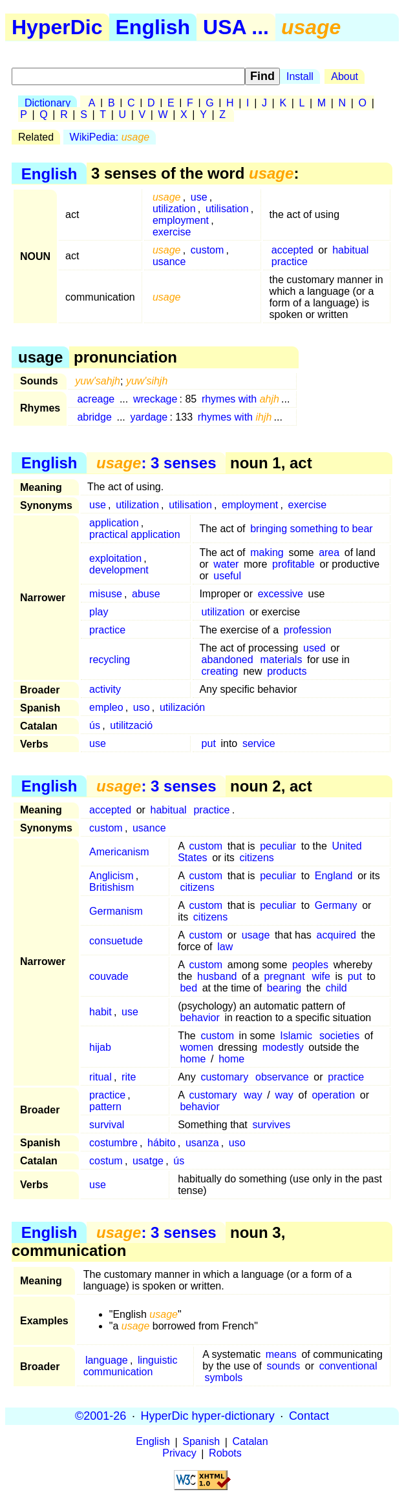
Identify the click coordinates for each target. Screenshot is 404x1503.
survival (106, 1124)
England (334, 875)
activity (105, 689)
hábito (161, 1142)
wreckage (155, 398)
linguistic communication (130, 1366)
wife (321, 976)
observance (282, 1076)
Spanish (201, 1442)
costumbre (113, 1142)
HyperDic (57, 27)
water (226, 564)
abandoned (227, 659)
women (196, 1047)
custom (207, 249)
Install (300, 76)
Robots (225, 1453)
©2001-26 (100, 1415)
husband (217, 976)
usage (256, 935)
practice (289, 261)
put (209, 743)
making (267, 552)
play (98, 611)
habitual (350, 249)
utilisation (227, 208)
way (253, 1095)
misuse (105, 593)
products (286, 671)
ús (94, 725)
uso (141, 707)
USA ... (236, 27)
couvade (109, 976)
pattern (105, 1106)
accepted (292, 249)
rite (129, 1076)
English (153, 27)
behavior (199, 1017)
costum (106, 1160)
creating (220, 671)
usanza (202, 1142)
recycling (109, 659)
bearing (284, 987)
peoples (310, 964)
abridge (94, 417)
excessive (280, 593)
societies (339, 1035)
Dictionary (47, 102)
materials (281, 659)
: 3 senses (156, 463)
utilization (174, 208)
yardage (148, 417)
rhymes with (240, 398)
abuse (146, 593)
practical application (134, 534)
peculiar (278, 846)
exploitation (115, 558)
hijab (100, 1047)
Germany (336, 905)
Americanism (119, 851)
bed (188, 987)
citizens (256, 857)
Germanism (116, 911)
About (344, 76)
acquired (336, 935)
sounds (284, 1365)
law (225, 946)
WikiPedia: (110, 137)
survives (271, 1124)
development (119, 569)
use (199, 197)
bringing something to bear (311, 528)
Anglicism (111, 875)
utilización (182, 707)
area (329, 552)
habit (100, 1011)
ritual (100, 1076)
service (258, 743)
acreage (95, 398)
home (193, 1058)
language (106, 1360)
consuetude (116, 940)
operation (333, 1095)
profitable (293, 564)
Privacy (179, 1453)
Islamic (296, 1035)
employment (181, 220)
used (314, 647)
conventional (348, 1365)
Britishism (111, 887)
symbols (224, 1377)
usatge (148, 1160)
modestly (283, 1047)
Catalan (250, 1442)
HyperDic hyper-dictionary (208, 1415)
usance (169, 261)
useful (227, 575)
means (281, 1354)
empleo (106, 707)
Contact (309, 1415)
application (114, 522)
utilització (131, 725)
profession (308, 629)
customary (224, 1076)
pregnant (284, 976)
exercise (172, 231)
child (336, 987)
